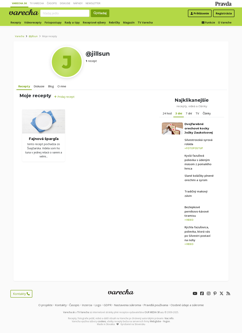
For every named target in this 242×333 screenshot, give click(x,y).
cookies (102, 321)
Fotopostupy (53, 22)
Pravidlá (155, 305)
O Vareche (224, 22)
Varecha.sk (19, 3)
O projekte (45, 305)
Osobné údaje (187, 305)
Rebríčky (114, 22)
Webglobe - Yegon (160, 321)
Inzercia (87, 305)
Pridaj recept (64, 96)
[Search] (64, 13)
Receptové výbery (94, 22)
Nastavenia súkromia (127, 305)
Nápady (78, 3)
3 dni (178, 113)
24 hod (167, 113)
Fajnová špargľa (44, 139)
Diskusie (65, 3)
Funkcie (208, 22)
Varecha (19, 36)
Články (207, 113)
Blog (51, 86)
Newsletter (93, 3)
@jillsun (33, 36)
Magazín (129, 22)
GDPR (108, 305)
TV (197, 113)
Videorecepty (33, 22)
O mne (61, 86)
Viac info (169, 318)
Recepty (16, 22)
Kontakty (21, 294)
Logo (98, 305)
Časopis (52, 3)
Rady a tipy (72, 22)
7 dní (189, 113)
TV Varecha (37, 3)
